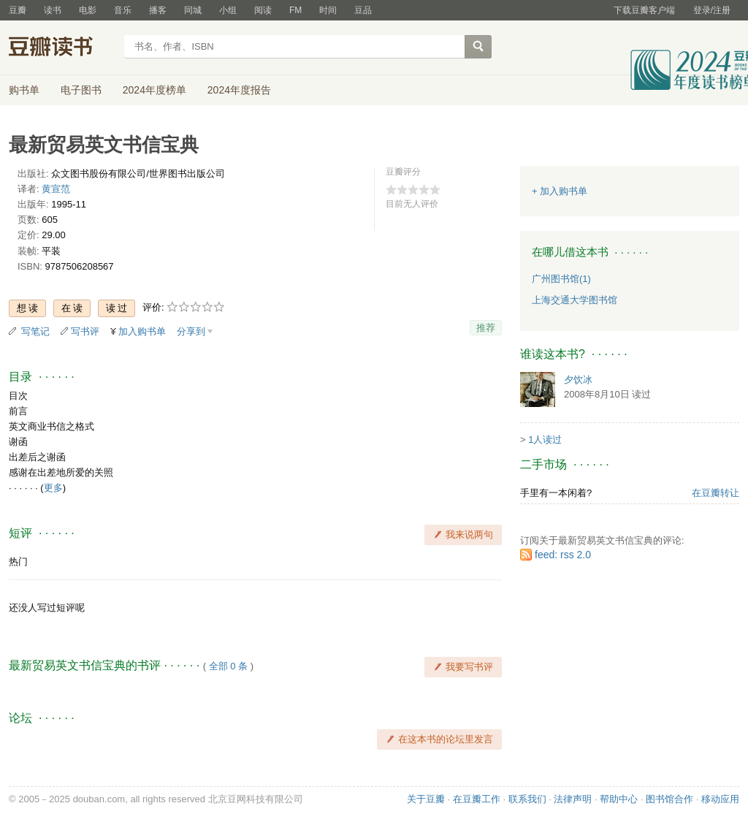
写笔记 (35, 331)
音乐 (122, 10)
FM (295, 10)
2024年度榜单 (154, 90)
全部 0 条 (228, 666)
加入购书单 (142, 331)
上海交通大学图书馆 (574, 299)
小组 (228, 10)
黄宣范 (56, 188)
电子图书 (81, 90)
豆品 (363, 10)
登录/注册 (711, 10)
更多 (53, 487)
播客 (158, 10)
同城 (193, 10)
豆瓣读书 (62, 48)
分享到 (191, 331)
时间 (328, 10)
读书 (52, 10)
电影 (87, 10)
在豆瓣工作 (476, 799)
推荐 (485, 327)
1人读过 (545, 439)
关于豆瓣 (426, 799)
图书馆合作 (669, 799)
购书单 (24, 90)
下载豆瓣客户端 (644, 10)
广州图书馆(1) (561, 278)
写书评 (85, 331)
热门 (18, 561)
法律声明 (573, 799)
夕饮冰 (578, 379)
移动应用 (720, 799)
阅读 (263, 10)
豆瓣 (17, 10)
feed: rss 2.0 (563, 554)
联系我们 (527, 799)
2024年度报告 (239, 90)
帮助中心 (619, 799)
